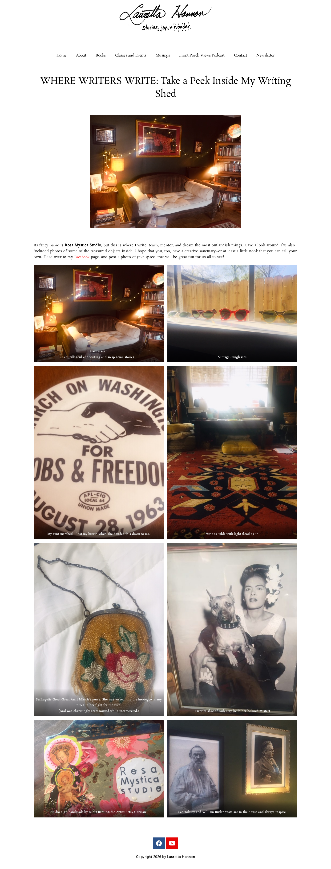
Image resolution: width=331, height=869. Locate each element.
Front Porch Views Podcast (202, 55)
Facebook (82, 257)
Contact (240, 55)
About (81, 55)
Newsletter (265, 55)
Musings (163, 55)
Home (62, 55)
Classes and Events (130, 55)
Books (101, 55)
